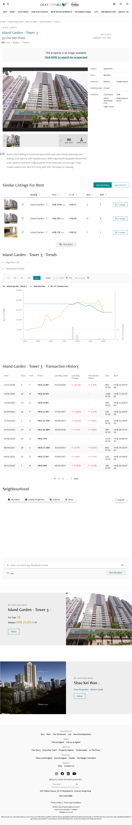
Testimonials (81, 750)
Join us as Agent (73, 742)
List (69, 734)
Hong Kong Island (15, 21)
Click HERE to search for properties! (66, 57)
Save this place (115, 572)
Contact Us (69, 766)
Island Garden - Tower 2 (40, 232)
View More (66, 244)
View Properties (81, 689)
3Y (15, 278)
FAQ (60, 766)
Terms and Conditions (72, 803)
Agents (66, 739)
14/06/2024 (9, 393)
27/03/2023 (9, 420)
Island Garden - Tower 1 (40, 204)
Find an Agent (58, 742)
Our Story (36, 750)
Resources (66, 755)
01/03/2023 (9, 429)
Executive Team (50, 750)
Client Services (66, 731)
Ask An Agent (60, 758)
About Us (66, 747)
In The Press (94, 750)
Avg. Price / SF (12, 262)
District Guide (97, 689)
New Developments (82, 734)
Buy (42, 734)
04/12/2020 (9, 465)
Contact (120, 204)
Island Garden (45, 21)
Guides (72, 758)
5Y (22, 278)
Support (66, 763)
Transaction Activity (15, 268)
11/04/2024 (9, 402)
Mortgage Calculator (86, 758)
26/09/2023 (9, 411)
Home (2, 21)
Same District (120, 185)
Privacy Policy (56, 803)
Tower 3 (57, 21)
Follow (14, 631)
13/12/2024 (9, 384)
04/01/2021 (9, 456)
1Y (8, 278)
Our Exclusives (59, 734)
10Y (29, 278)
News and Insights (44, 758)
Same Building (102, 185)
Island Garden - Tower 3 (40, 218)
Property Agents (66, 750)
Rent (48, 734)
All (37, 278)
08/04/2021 (9, 447)
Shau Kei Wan (31, 21)
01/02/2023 (9, 438)
